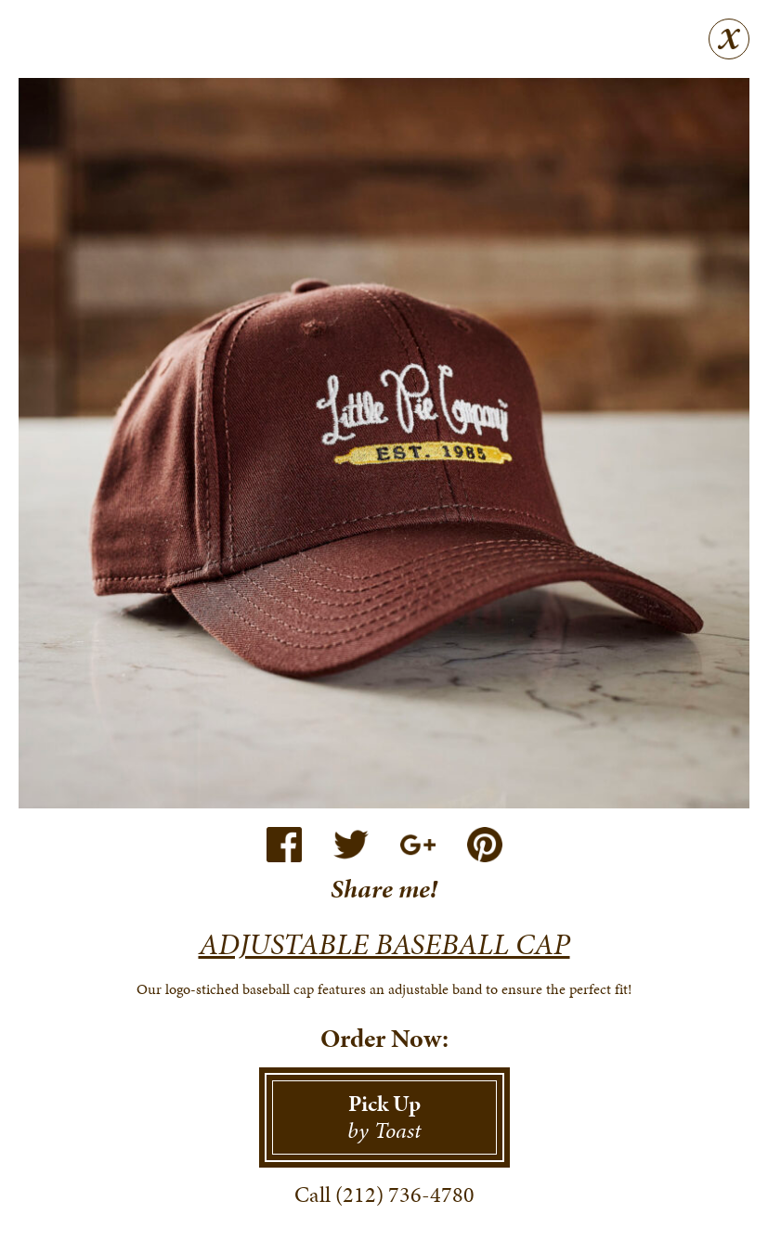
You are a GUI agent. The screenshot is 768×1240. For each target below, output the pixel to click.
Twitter (351, 844)
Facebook (284, 844)
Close (729, 39)
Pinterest (484, 844)
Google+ (418, 844)
